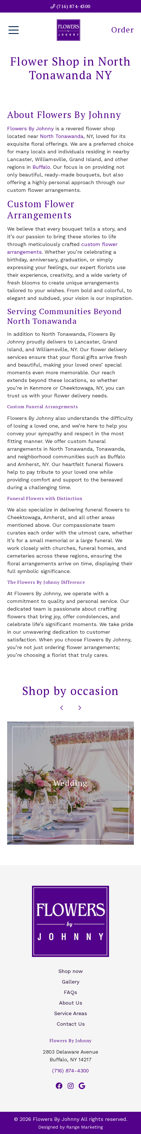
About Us (70, 1003)
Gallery (70, 982)
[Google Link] (81, 1086)
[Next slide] (79, 708)
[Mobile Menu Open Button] (13, 30)
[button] (70, 783)
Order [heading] (122, 29)
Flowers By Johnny (30, 128)
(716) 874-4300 (70, 6)
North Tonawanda (61, 136)
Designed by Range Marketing (70, 1127)
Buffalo (41, 167)
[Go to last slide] (61, 708)
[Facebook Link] (59, 1086)
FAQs (70, 992)
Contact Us (71, 1024)
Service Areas (70, 1013)
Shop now (70, 971)
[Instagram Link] (71, 1086)
